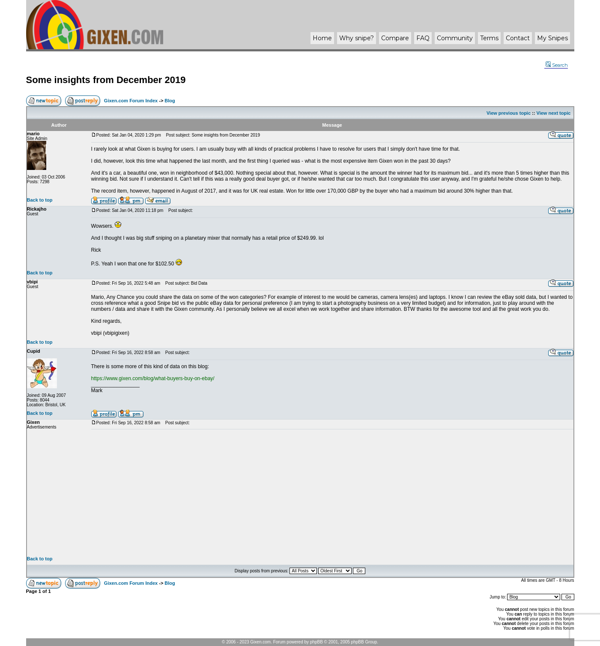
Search (557, 65)
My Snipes (552, 38)
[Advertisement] (332, 493)
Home (322, 38)
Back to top (40, 199)
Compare (395, 38)
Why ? (356, 38)
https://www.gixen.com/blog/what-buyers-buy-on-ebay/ (153, 378)
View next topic (554, 113)
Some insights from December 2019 (106, 79)
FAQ (423, 38)
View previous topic (509, 113)
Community (455, 38)
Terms (489, 38)
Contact (518, 38)
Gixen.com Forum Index (131, 100)
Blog (169, 100)
